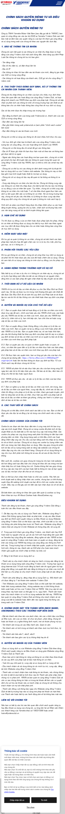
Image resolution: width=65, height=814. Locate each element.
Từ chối (44, 800)
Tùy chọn (30, 807)
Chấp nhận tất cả (17, 800)
